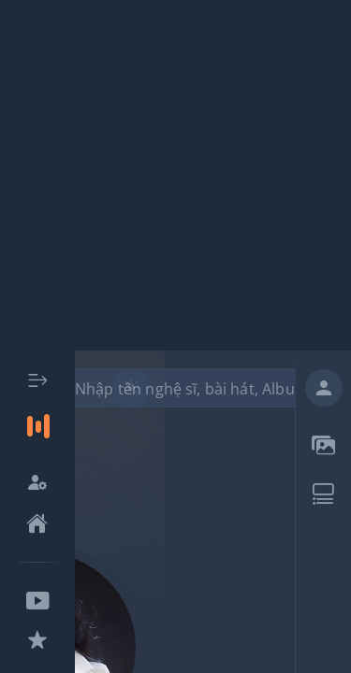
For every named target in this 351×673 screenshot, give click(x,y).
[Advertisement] (175, 175)
